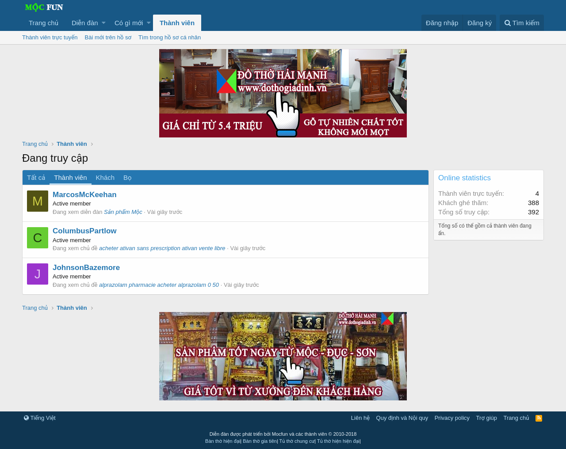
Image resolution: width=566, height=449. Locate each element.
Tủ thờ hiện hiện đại (338, 441)
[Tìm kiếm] (522, 23)
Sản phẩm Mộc (123, 212)
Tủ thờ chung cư (297, 441)
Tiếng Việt (40, 418)
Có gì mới (129, 23)
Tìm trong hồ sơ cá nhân (169, 37)
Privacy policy (452, 418)
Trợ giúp (486, 418)
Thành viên (177, 23)
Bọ (127, 177)
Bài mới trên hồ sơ (108, 37)
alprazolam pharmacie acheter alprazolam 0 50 (159, 285)
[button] (103, 23)
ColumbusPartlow (85, 231)
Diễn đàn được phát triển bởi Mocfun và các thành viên (283, 434)
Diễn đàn (85, 23)
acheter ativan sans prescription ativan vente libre (162, 248)
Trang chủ (43, 23)
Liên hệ (360, 418)
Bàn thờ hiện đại (222, 441)
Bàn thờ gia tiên (260, 441)
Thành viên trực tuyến (50, 37)
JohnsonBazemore (86, 267)
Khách (105, 177)
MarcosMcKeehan (85, 194)
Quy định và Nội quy (402, 418)
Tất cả (36, 177)
